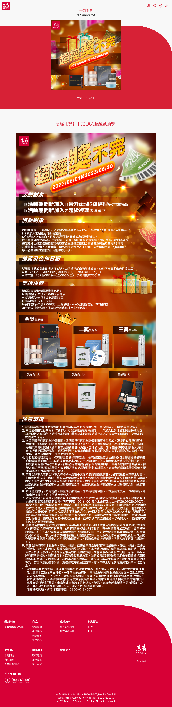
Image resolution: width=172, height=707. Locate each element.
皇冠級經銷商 (67, 627)
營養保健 (37, 627)
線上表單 (37, 664)
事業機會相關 (11, 664)
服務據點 (37, 660)
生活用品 (37, 631)
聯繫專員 (37, 655)
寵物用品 (37, 640)
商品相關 (9, 660)
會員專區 (141, 661)
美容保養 (37, 636)
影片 (90, 627)
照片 (90, 631)
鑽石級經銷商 (67, 631)
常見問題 (9, 655)
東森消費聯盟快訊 (86, 15)
